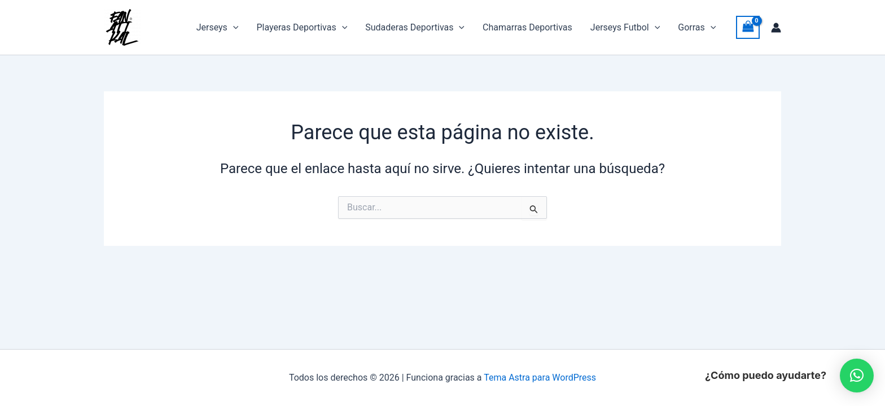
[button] (233, 27)
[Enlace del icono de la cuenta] (776, 28)
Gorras (697, 27)
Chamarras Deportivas (527, 27)
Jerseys (217, 27)
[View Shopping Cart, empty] (748, 27)
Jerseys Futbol (625, 27)
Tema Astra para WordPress (540, 377)
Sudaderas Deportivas (415, 27)
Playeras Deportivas (301, 27)
